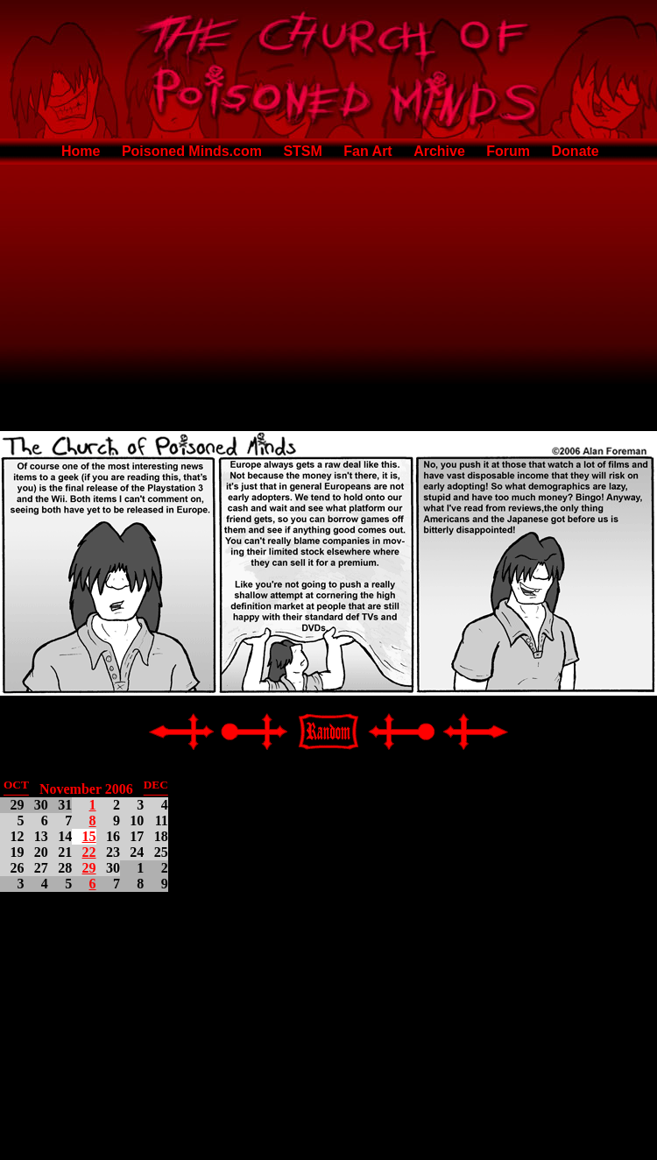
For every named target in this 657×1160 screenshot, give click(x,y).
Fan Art (367, 151)
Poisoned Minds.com (192, 151)
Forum (508, 151)
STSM (302, 151)
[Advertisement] (329, 294)
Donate (575, 151)
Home (80, 151)
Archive (439, 151)
